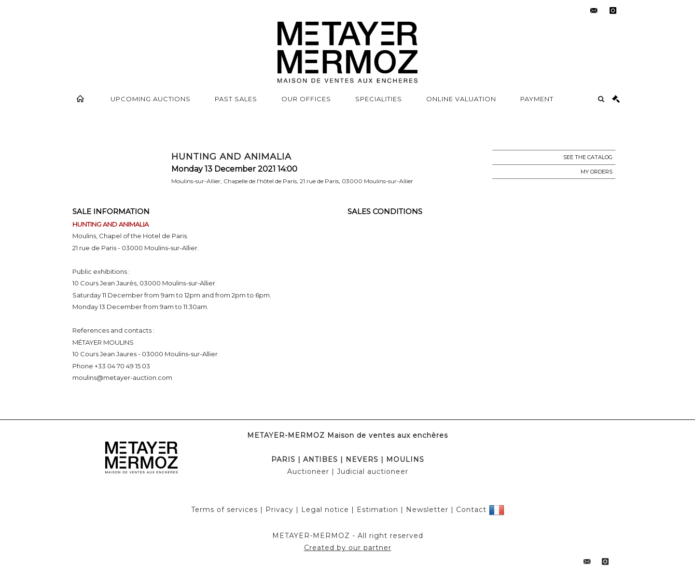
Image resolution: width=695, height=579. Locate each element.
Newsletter (427, 509)
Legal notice (325, 509)
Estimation (377, 509)
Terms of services (224, 509)
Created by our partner (347, 547)
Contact (471, 509)
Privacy (279, 509)
